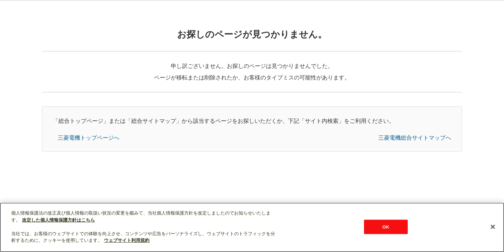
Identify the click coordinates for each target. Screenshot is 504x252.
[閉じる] (492, 226)
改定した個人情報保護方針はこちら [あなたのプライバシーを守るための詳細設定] (58, 220)
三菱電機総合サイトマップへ (414, 138)
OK (385, 226)
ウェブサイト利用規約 (126, 240)
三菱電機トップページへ (88, 138)
